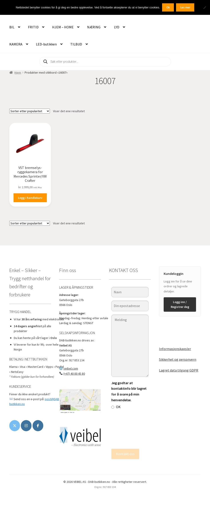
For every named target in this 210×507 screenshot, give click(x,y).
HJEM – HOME (63, 27)
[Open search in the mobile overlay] (105, 61)
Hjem (17, 72)
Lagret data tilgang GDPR (178, 370)
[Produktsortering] (29, 111)
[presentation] (129, 429)
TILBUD (76, 44)
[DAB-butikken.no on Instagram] (26, 425)
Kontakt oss (125, 454)
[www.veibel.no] (38, 425)
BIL (11, 27)
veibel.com (70, 368)
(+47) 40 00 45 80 (74, 374)
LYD (116, 27)
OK (116, 407)
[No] (204, 7)
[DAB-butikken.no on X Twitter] (14, 425)
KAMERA (15, 44)
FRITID (33, 27)
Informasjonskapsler (175, 348)
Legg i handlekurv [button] (30, 198)
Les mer (185, 7)
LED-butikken (46, 44)
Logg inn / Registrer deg (180, 304)
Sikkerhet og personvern (177, 359)
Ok (168, 7)
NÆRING (93, 27)
